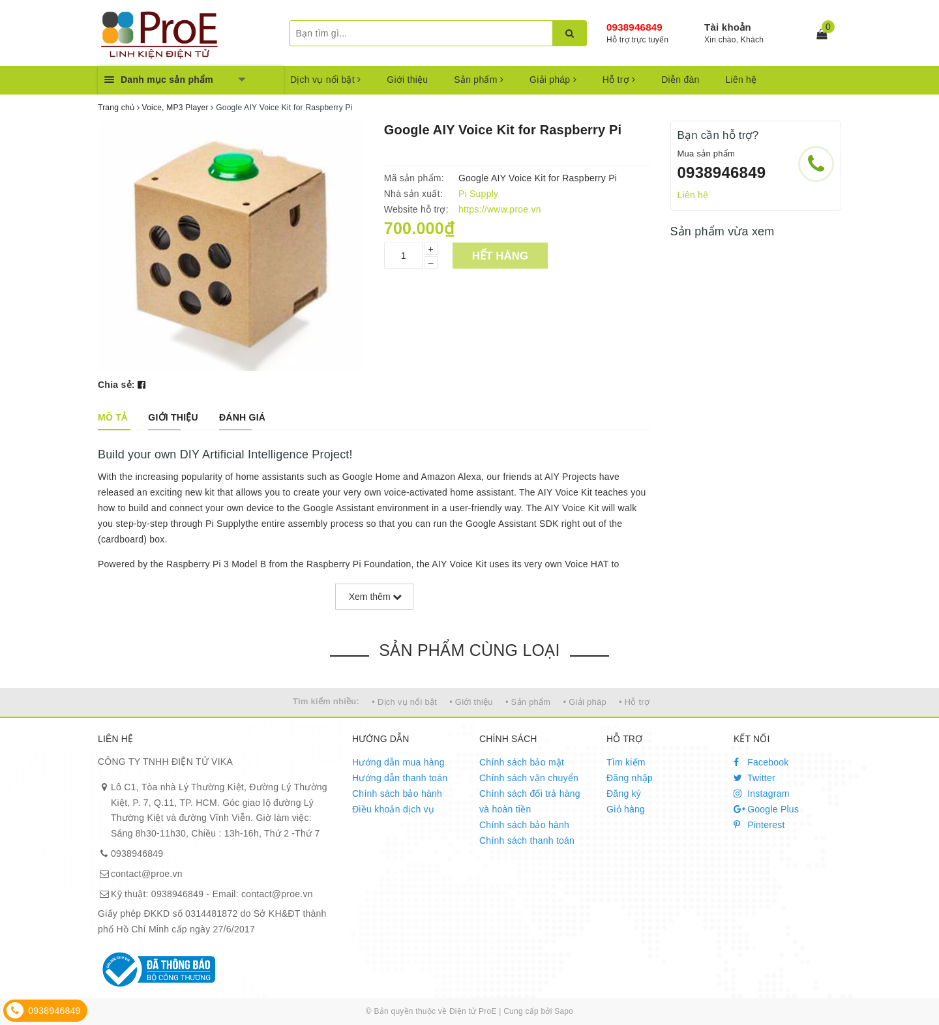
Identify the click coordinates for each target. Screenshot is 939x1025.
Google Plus (766, 809)
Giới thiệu (407, 79)
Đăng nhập (629, 778)
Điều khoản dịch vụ (393, 809)
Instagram (762, 793)
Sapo (563, 1011)
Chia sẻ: (116, 384)
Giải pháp (552, 79)
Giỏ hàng (625, 809)
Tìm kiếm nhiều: (326, 701)
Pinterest (759, 825)
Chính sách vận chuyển (528, 778)
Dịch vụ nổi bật (325, 79)
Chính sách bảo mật (521, 762)
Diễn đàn (680, 79)
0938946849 (634, 27)
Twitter (754, 778)
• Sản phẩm (527, 702)
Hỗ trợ (619, 79)
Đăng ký (623, 793)
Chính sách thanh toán (526, 840)
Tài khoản (727, 27)
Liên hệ (741, 79)
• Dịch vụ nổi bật (404, 702)
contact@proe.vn (147, 874)
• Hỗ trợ (634, 702)
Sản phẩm (478, 79)
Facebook (761, 762)
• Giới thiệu (471, 702)
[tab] (112, 417)
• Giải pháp (584, 702)
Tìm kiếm (626, 762)
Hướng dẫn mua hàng (398, 762)
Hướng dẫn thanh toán (399, 778)
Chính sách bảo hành (397, 793)
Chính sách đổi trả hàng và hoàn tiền (529, 801)
